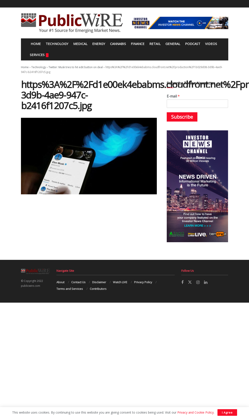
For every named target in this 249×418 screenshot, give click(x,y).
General (172, 43)
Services (39, 54)
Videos (211, 43)
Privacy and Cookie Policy (195, 412)
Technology (57, 43)
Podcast (192, 43)
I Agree (227, 412)
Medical (80, 43)
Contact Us (78, 282)
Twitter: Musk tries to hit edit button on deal (76, 67)
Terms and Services (69, 289)
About (60, 282)
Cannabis (118, 43)
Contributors (98, 289)
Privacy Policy (143, 282)
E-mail (173, 96)
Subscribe (182, 117)
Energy (98, 43)
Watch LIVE (120, 282)
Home (35, 43)
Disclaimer (99, 282)
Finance (137, 43)
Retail (155, 43)
